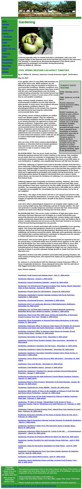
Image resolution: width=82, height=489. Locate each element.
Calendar (5, 24)
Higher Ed (6, 46)
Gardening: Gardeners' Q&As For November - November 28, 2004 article (46, 349)
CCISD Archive (8, 30)
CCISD (4, 27)
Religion (5, 69)
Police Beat (6, 66)
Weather (5, 72)
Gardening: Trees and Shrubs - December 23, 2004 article (40, 364)
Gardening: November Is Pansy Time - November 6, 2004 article (42, 337)
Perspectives (7, 63)
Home (4, 21)
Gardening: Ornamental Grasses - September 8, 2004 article (41, 300)
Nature (4, 57)
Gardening (7, 36)
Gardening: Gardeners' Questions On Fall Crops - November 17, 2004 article (47, 346)
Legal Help (6, 54)
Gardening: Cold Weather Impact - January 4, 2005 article (40, 367)
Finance (5, 33)
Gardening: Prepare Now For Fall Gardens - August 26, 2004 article (44, 291)
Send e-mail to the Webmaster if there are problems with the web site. (29, 486)
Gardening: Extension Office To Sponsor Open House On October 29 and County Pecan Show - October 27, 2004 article (46, 332)
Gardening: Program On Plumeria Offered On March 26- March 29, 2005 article (48, 437)
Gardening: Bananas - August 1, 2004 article (35, 279)
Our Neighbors (8, 60)
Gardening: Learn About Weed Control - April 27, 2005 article (41, 457)
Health (4, 42)
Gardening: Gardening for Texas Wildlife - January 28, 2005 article (43, 387)
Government (7, 40)
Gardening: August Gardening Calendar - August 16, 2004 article (43, 282)
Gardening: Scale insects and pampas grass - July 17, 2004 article (44, 275)
